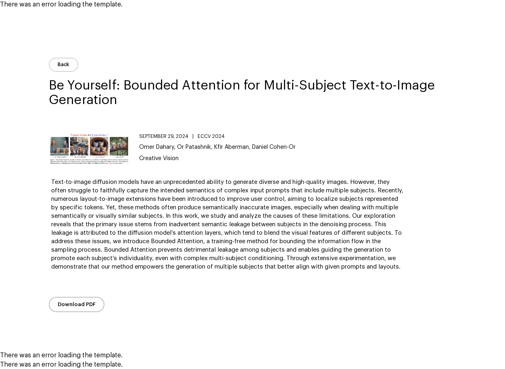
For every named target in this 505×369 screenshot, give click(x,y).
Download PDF (77, 304)
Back (63, 64)
